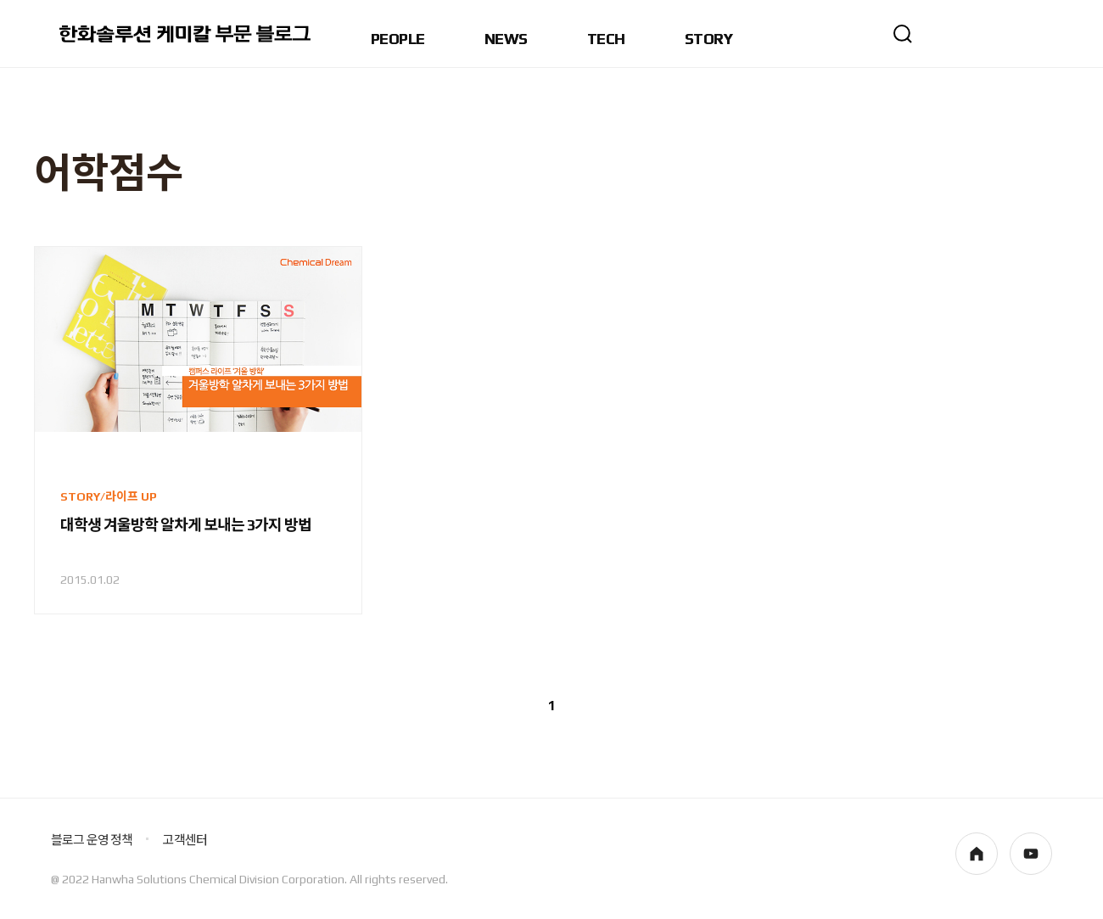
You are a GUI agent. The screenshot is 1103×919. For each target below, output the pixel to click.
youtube (1031, 853)
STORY (708, 39)
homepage (976, 853)
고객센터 (184, 839)
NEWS (506, 39)
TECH (606, 39)
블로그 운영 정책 (91, 839)
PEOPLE (398, 39)
